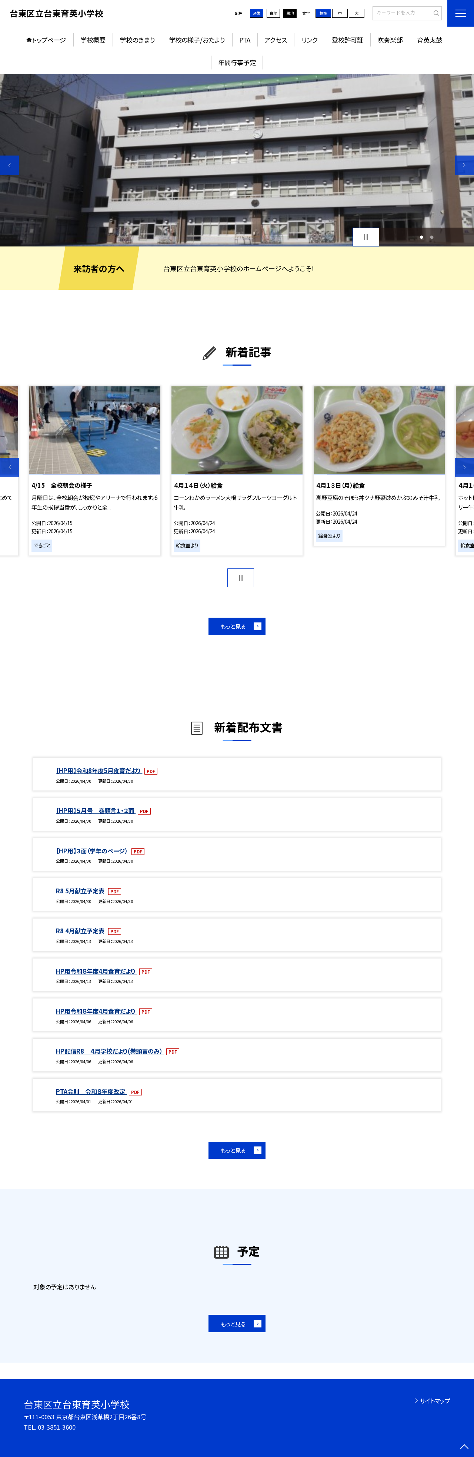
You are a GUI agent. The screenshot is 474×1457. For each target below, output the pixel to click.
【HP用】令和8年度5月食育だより (99, 770)
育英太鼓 (429, 39)
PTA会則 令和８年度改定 (91, 1091)
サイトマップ (435, 1400)
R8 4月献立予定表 (81, 930)
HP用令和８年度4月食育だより (96, 971)
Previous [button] (9, 165)
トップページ (49, 39)
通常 (256, 13)
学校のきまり (137, 39)
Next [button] (464, 165)
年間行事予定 (237, 62)
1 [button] (421, 237)
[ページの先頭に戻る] (464, 1447)
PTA (244, 39)
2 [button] (431, 237)
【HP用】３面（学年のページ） (92, 850)
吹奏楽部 (390, 39)
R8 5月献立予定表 (81, 890)
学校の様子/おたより (197, 39)
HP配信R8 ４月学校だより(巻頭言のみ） (110, 1051)
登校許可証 (347, 39)
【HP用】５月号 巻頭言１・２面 (96, 810)
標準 (323, 13)
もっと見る (233, 626)
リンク (309, 39)
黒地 (290, 13)
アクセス (275, 39)
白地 (273, 13)
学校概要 (93, 39)
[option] (237, 160)
